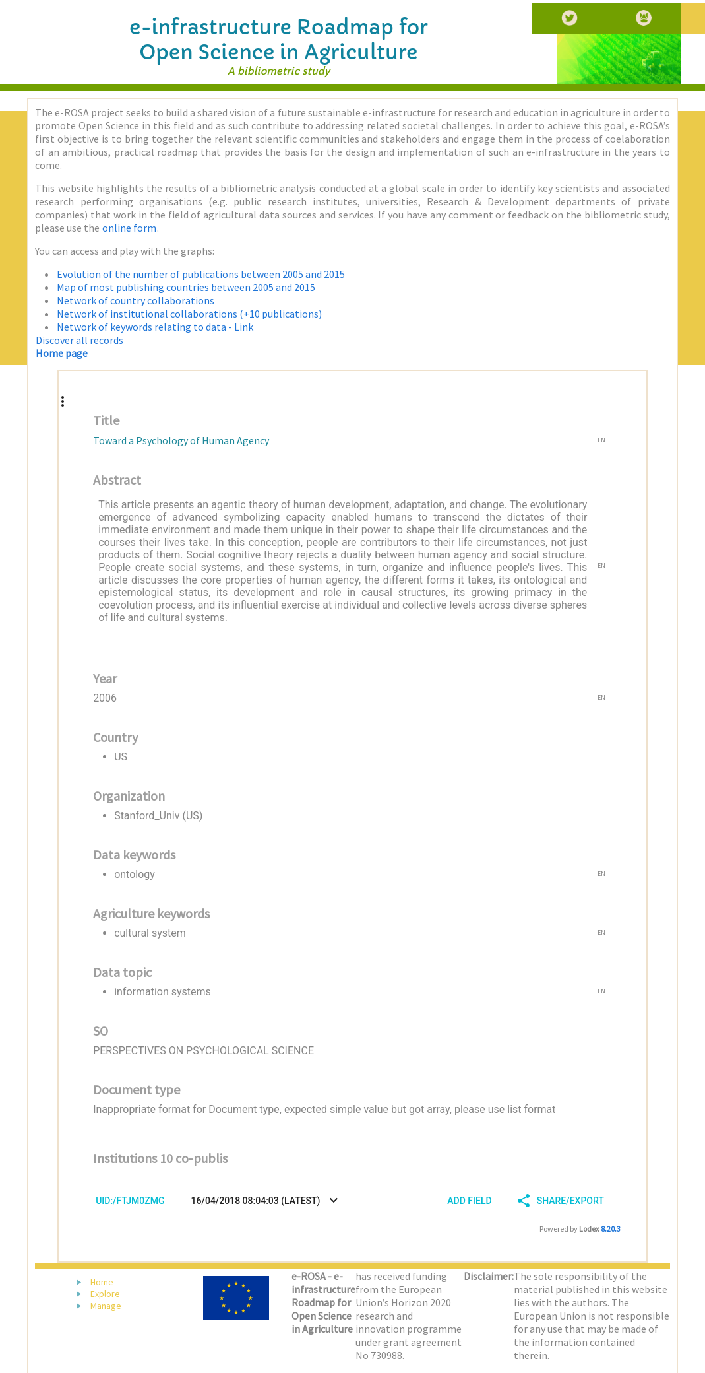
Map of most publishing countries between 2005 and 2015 (186, 287)
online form (129, 227)
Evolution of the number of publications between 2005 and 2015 (201, 274)
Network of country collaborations (135, 300)
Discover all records (79, 340)
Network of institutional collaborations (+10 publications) (189, 313)
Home (101, 1282)
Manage (105, 1306)
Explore (105, 1294)
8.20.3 (611, 1229)
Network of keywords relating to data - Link (155, 326)
